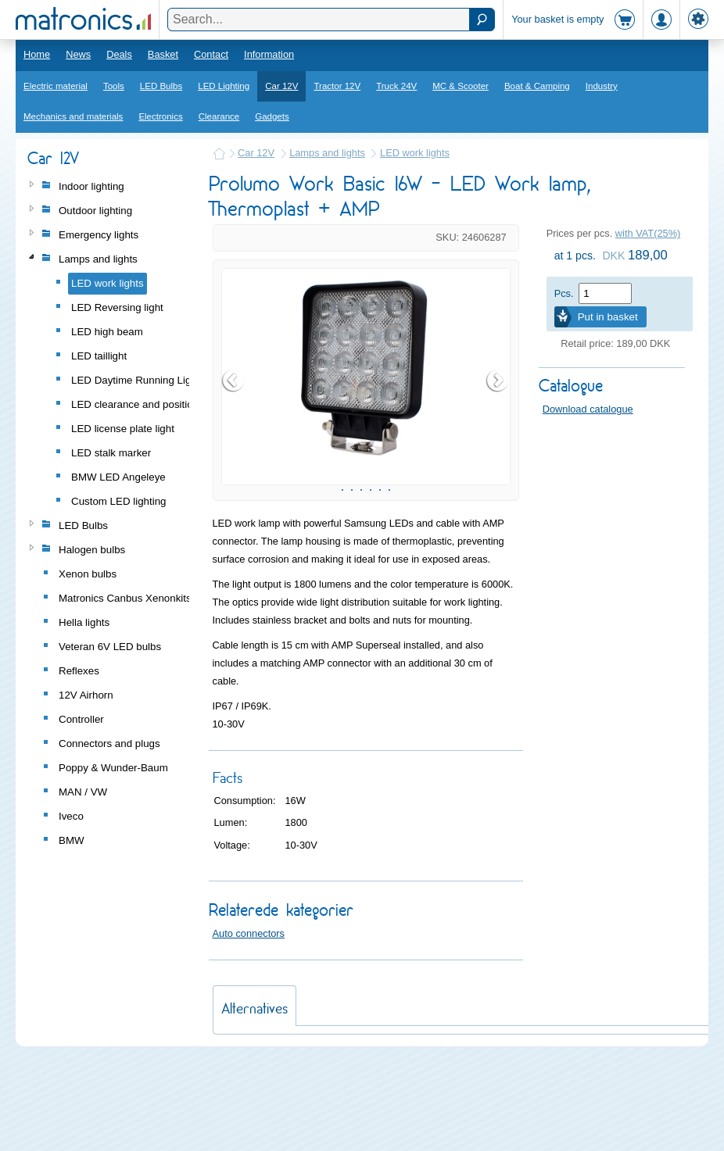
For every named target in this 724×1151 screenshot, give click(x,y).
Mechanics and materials (73, 116)
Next (498, 424)
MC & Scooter (460, 86)
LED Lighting (223, 86)
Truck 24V (396, 86)
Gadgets (272, 116)
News (78, 54)
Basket (163, 54)
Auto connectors (249, 1022)
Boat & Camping (537, 86)
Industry (602, 86)
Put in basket (608, 317)
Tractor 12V (337, 86)
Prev (233, 424)
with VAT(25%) (647, 233)
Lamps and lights (327, 153)
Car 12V (281, 86)
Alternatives (254, 1097)
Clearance (219, 116)
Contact (211, 54)
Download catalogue (588, 409)
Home (36, 54)
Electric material (55, 86)
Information (269, 54)
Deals (119, 54)
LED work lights (415, 153)
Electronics (160, 116)
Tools (113, 86)
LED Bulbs (161, 86)
